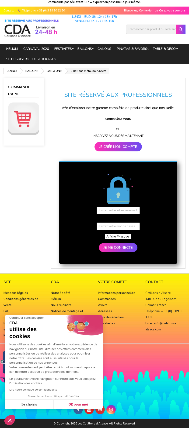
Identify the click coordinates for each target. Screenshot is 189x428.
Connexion (146, 10)
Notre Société (60, 293)
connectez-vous (118, 118)
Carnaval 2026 (36, 49)
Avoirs (102, 305)
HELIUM (12, 49)
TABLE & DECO (164, 49)
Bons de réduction (111, 317)
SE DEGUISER (16, 59)
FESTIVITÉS (63, 49)
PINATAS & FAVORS (132, 49)
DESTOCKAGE (43, 59)
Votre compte (112, 282)
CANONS (104, 49)
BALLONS (84, 49)
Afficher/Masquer (118, 236)
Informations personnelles (116, 293)
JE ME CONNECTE (118, 247)
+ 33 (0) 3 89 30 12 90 (51, 10)
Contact (9, 10)
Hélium (56, 299)
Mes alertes (106, 323)
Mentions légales (16, 293)
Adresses (105, 311)
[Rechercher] (156, 29)
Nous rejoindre (61, 305)
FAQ (7, 311)
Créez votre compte (172, 10)
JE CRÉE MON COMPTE (118, 146)
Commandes (107, 299)
